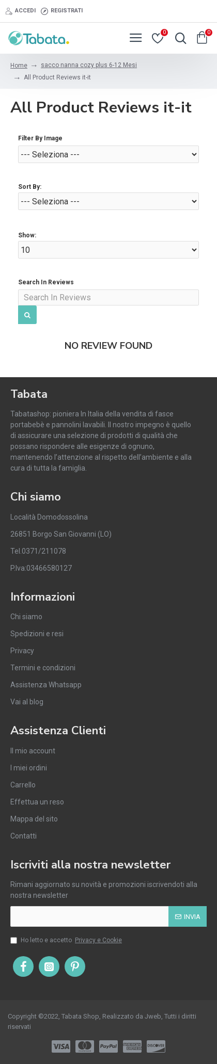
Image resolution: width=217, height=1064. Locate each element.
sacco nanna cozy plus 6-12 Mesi (89, 65)
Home (18, 65)
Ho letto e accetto (66, 940)
